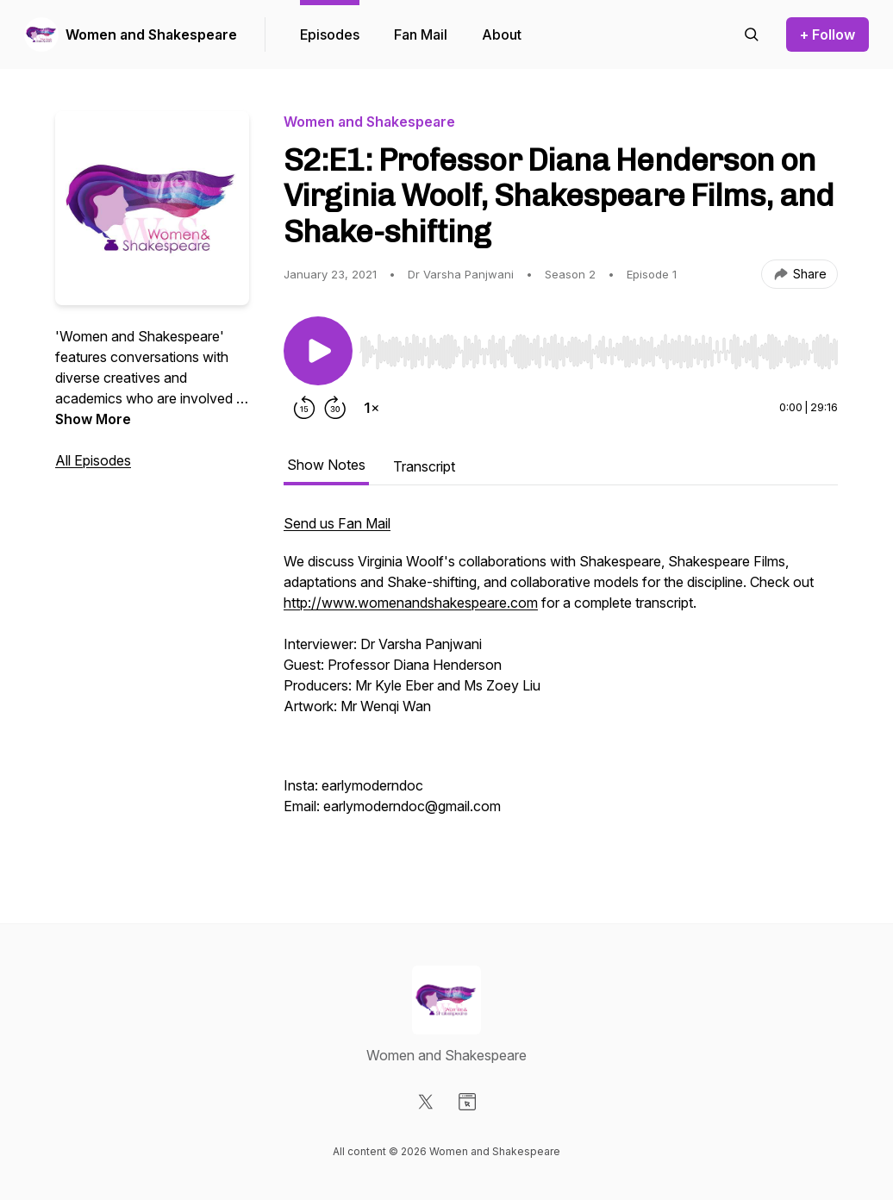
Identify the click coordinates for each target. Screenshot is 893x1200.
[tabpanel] (561, 683)
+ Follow (827, 34)
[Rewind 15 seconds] (304, 408)
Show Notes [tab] (326, 464)
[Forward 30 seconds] (335, 408)
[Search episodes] (752, 34)
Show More (93, 419)
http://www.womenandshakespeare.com (411, 602)
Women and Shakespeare (151, 34)
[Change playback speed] (371, 408)
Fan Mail (420, 34)
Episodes (329, 34)
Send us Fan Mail (337, 523)
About (501, 34)
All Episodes (93, 460)
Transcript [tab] (424, 466)
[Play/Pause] (318, 350)
